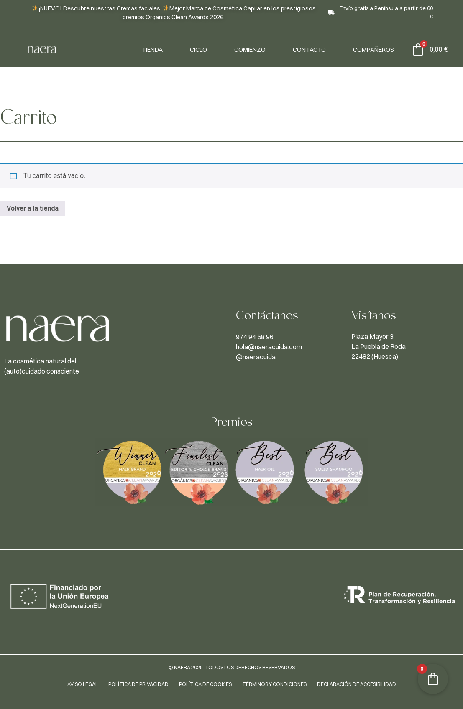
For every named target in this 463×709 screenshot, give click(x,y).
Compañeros (373, 49)
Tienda (152, 49)
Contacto (309, 49)
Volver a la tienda (33, 208)
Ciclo (198, 49)
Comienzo (250, 49)
